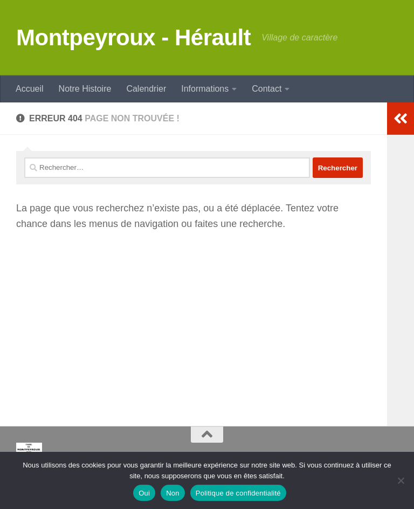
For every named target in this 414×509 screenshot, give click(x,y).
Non (173, 493)
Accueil (30, 88)
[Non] (400, 480)
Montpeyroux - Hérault (133, 37)
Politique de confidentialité (238, 493)
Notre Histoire (85, 88)
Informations (205, 88)
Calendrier (146, 88)
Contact (266, 88)
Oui (144, 493)
